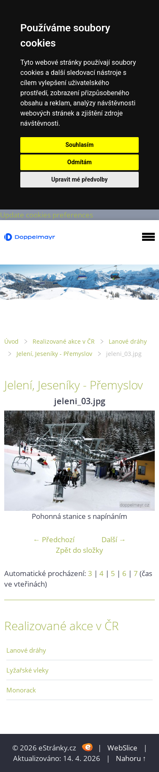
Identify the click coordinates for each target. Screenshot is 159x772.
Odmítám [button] (79, 162)
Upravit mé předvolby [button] (79, 179)
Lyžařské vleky (27, 670)
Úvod (11, 341)
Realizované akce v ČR (64, 341)
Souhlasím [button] (80, 144)
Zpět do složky (79, 550)
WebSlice (122, 748)
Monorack (21, 690)
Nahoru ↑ (131, 758)
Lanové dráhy (128, 341)
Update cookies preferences (46, 215)
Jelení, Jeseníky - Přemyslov (54, 354)
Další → (113, 539)
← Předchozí (53, 539)
